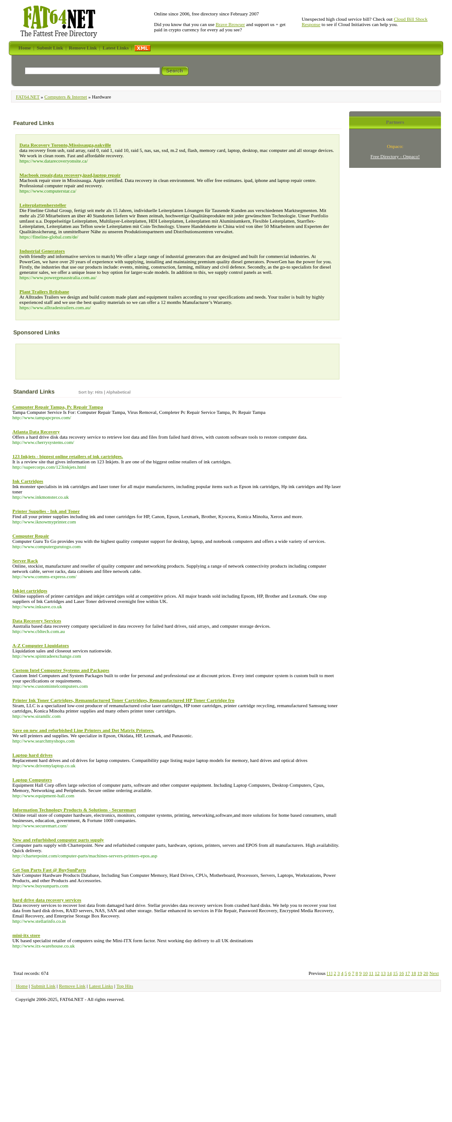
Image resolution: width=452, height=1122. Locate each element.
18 (413, 973)
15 (395, 973)
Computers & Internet (66, 96)
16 (401, 973)
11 (371, 973)
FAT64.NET (28, 96)
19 (419, 973)
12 (377, 973)
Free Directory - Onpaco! (394, 156)
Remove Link (72, 986)
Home (22, 986)
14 (389, 973)
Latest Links (101, 986)
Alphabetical (118, 392)
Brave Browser (230, 24)
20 (425, 973)
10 (365, 973)
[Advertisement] (69, 363)
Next (434, 973)
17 (407, 973)
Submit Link (43, 986)
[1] (329, 973)
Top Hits (125, 986)
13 (383, 973)
